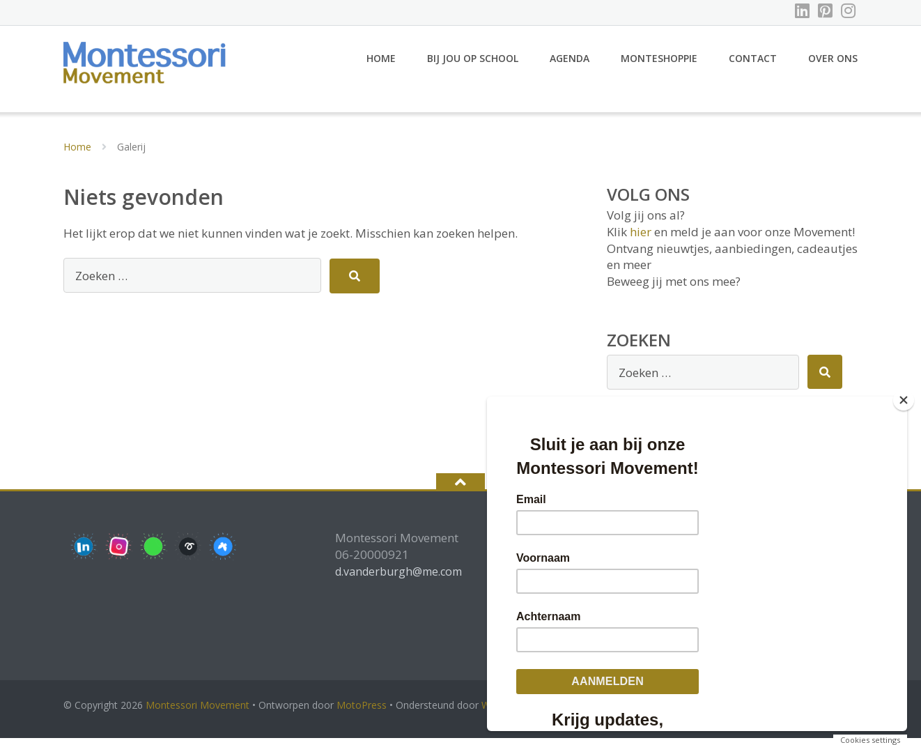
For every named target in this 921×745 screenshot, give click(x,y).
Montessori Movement (197, 712)
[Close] (903, 400)
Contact (753, 64)
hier (640, 238)
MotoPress (361, 712)
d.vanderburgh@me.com (398, 577)
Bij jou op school (472, 64)
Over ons (833, 64)
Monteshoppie (659, 64)
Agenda (569, 64)
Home (381, 64)
